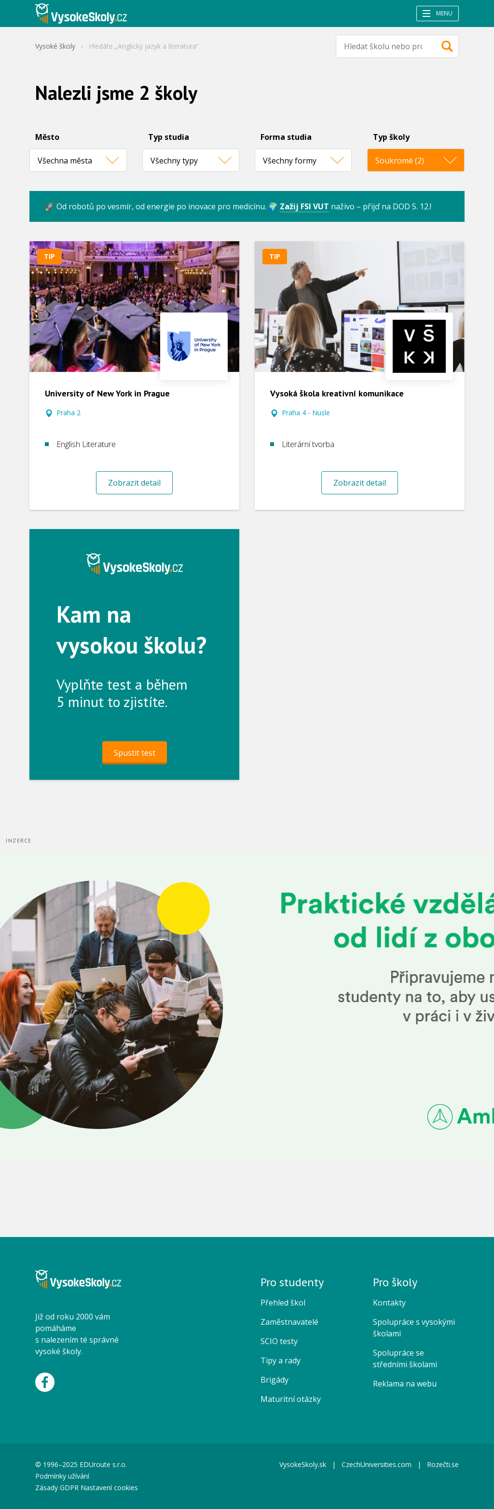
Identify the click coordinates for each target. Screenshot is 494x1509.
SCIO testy (279, 1341)
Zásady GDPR (57, 1487)
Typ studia (168, 137)
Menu (438, 13)
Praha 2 (68, 412)
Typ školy (391, 137)
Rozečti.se (443, 1464)
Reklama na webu (405, 1383)
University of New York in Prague (107, 393)
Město (47, 137)
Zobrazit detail (134, 482)
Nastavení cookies (109, 1487)
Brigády (274, 1379)
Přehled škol (283, 1302)
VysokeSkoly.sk (302, 1464)
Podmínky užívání (63, 1476)
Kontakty (389, 1302)
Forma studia (286, 137)
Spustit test (134, 753)
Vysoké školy (55, 46)
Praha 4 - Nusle (306, 412)
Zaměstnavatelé (289, 1322)
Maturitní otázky (291, 1399)
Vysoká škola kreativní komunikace (337, 393)
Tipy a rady (281, 1360)
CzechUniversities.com (377, 1464)
